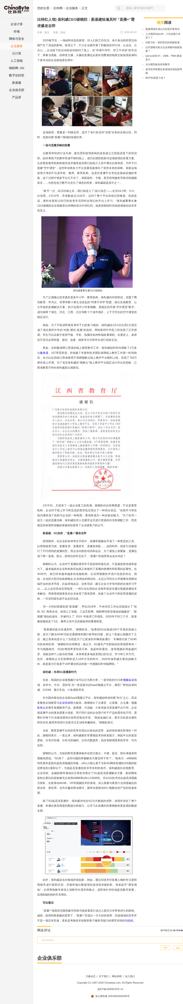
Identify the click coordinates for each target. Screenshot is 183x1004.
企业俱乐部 (16, 90)
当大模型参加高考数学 (157, 64)
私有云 (41, 707)
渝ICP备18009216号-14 (110, 989)
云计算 (16, 53)
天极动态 (90, 976)
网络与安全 (16, 38)
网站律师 (117, 976)
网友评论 (44, 930)
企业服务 (17, 46)
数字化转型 (16, 75)
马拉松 (129, 920)
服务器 (44, 352)
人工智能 (17, 60)
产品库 (16, 97)
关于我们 (104, 976)
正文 (85, 8)
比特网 (58, 8)
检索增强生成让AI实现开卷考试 (162, 29)
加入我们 (130, 976)
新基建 (16, 82)
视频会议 (128, 679)
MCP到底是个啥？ (155, 78)
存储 (17, 31)
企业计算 (17, 24)
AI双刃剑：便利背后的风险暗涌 (162, 42)
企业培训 (64, 702)
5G (16, 68)
